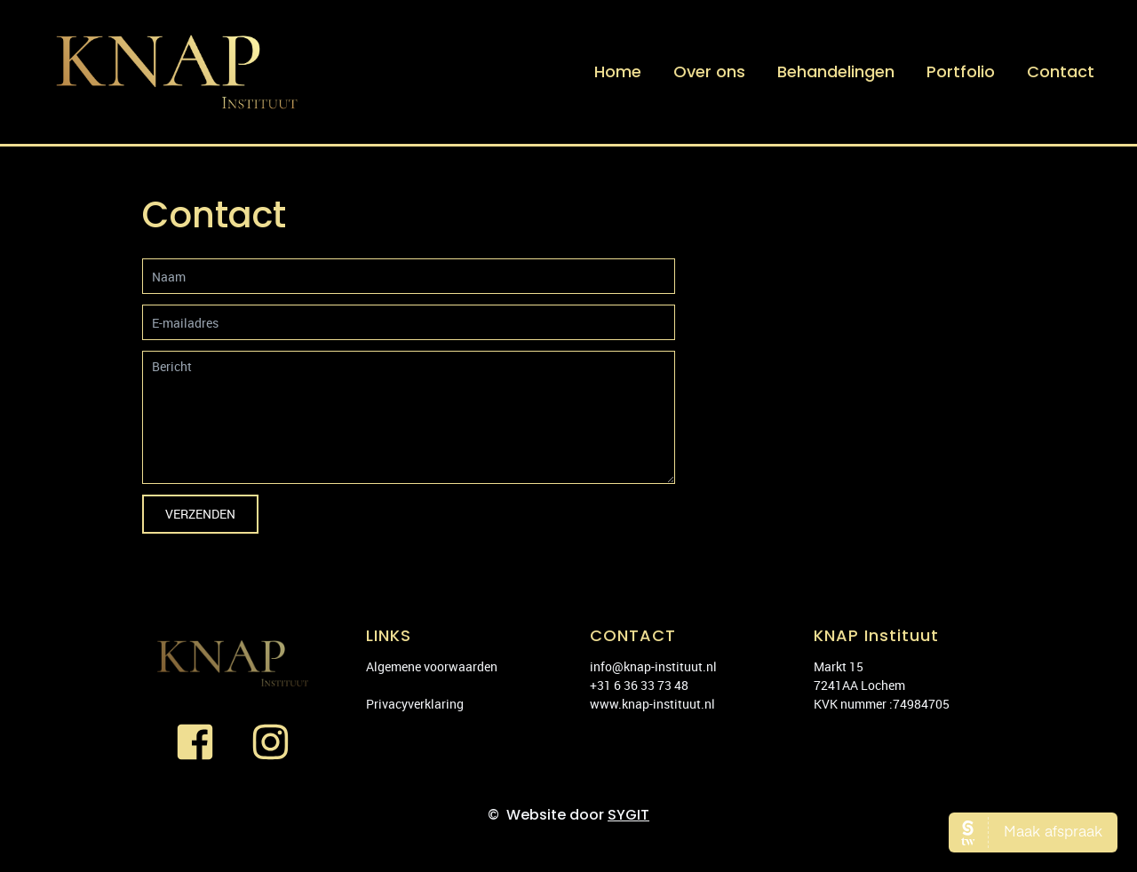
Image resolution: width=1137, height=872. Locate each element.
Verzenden (200, 513)
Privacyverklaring (415, 703)
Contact (1060, 71)
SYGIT (628, 815)
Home (617, 71)
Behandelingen (835, 71)
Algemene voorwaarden (431, 666)
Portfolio (960, 71)
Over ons (709, 71)
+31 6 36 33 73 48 (639, 685)
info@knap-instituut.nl (653, 666)
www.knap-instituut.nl (652, 703)
